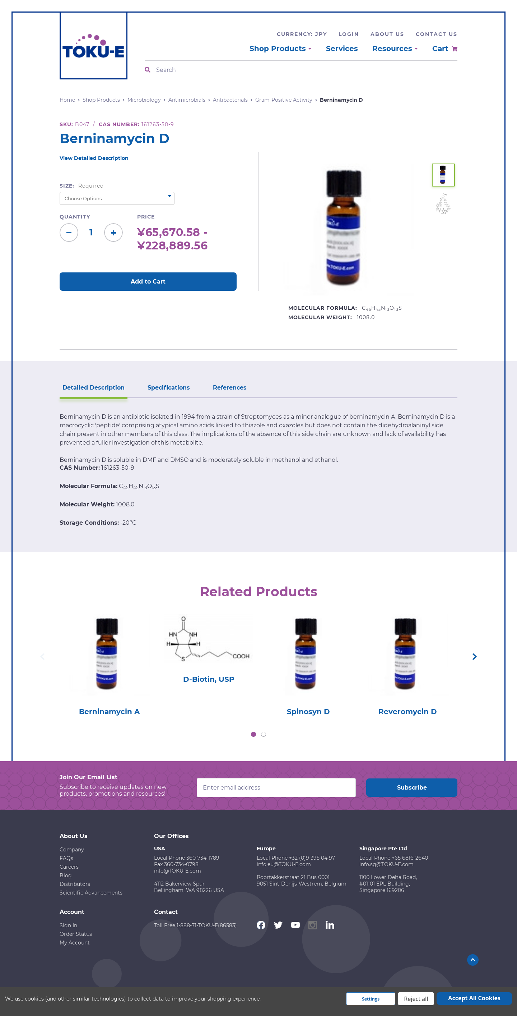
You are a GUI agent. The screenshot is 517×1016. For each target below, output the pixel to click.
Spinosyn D (308, 711)
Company (72, 849)
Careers (69, 867)
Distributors (75, 884)
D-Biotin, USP (208, 679)
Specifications (169, 387)
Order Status (76, 934)
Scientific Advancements (91, 892)
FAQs (66, 858)
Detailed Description (93, 387)
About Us (387, 34)
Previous (42, 656)
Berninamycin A (109, 711)
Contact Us (436, 34)
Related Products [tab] (258, 591)
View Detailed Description (94, 158)
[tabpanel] (109, 663)
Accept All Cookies (474, 998)
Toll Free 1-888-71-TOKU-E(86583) (195, 925)
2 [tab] (263, 734)
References (230, 387)
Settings (370, 999)
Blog (66, 875)
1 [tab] (253, 734)
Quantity (75, 216)
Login (349, 34)
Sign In (68, 925)
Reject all (416, 999)
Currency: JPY (302, 34)
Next (474, 656)
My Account (75, 942)
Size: (82, 186)
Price (146, 216)
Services (342, 48)
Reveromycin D (407, 711)
